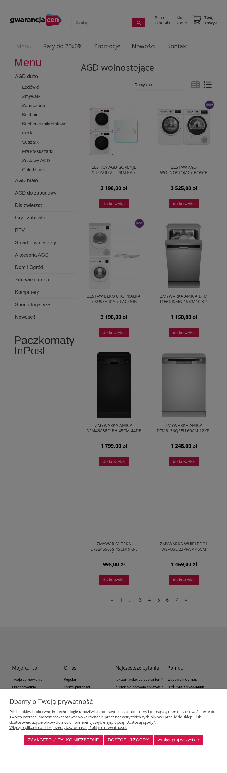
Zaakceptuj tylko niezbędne (63, 739)
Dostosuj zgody (128, 739)
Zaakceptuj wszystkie (178, 739)
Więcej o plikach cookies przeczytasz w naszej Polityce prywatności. (68, 727)
